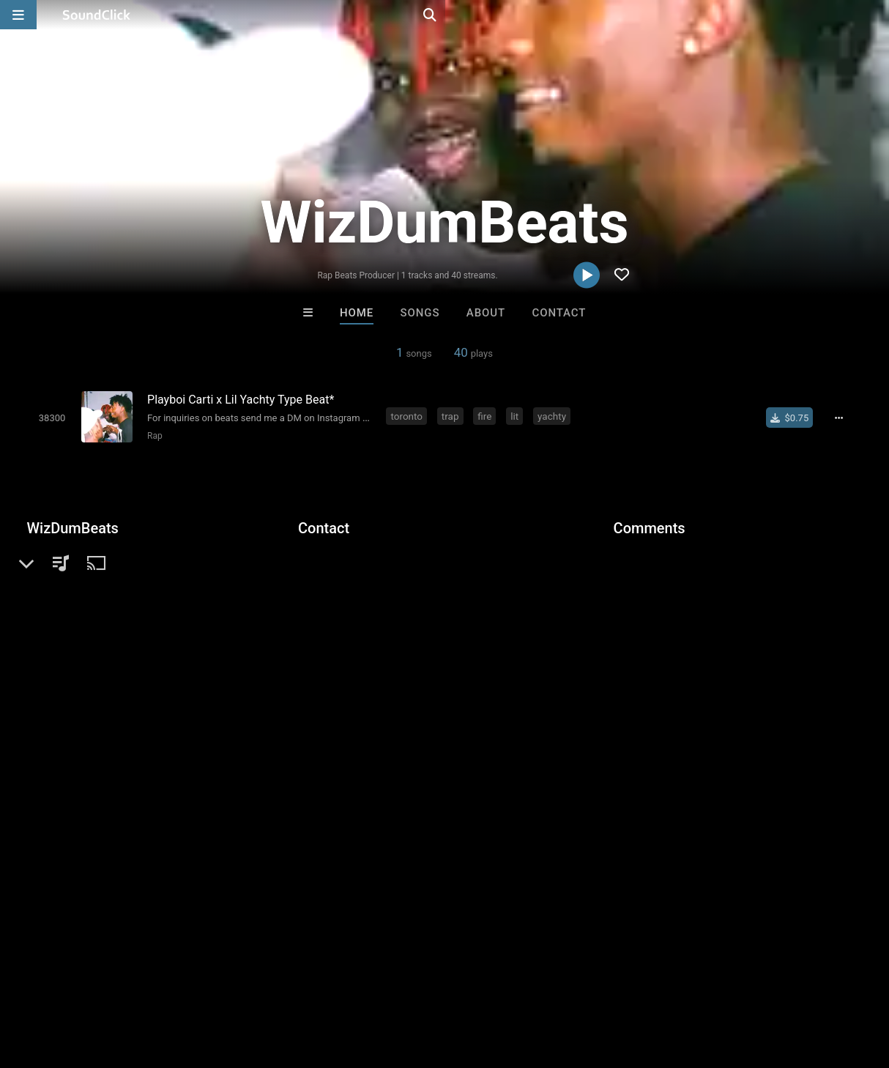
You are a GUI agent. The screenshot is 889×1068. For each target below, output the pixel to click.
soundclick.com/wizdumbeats (123, 613)
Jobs (200, 980)
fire (487, 415)
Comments (649, 527)
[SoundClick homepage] (96, 15)
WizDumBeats (72, 527)
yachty (554, 415)
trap (453, 415)
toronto (409, 415)
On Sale (489, 739)
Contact (559, 312)
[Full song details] (844, 417)
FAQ (61, 980)
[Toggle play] (48, 417)
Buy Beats (398, 739)
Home (356, 312)
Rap (151, 435)
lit (517, 415)
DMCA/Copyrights (272, 980)
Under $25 (581, 739)
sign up (671, 586)
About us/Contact (130, 980)
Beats (65, 578)
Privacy (349, 980)
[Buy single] (795, 417)
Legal (395, 980)
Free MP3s (307, 739)
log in (724, 586)
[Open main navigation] (18, 14)
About (485, 312)
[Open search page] (874, 14)
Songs (420, 312)
